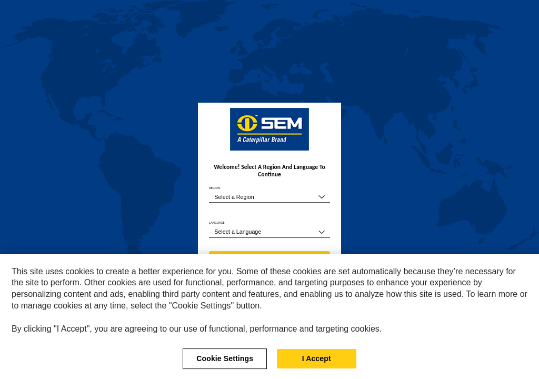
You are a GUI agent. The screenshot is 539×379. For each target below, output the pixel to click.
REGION (214, 188)
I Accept (316, 361)
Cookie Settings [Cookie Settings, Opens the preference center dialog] (224, 361)
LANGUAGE (216, 223)
